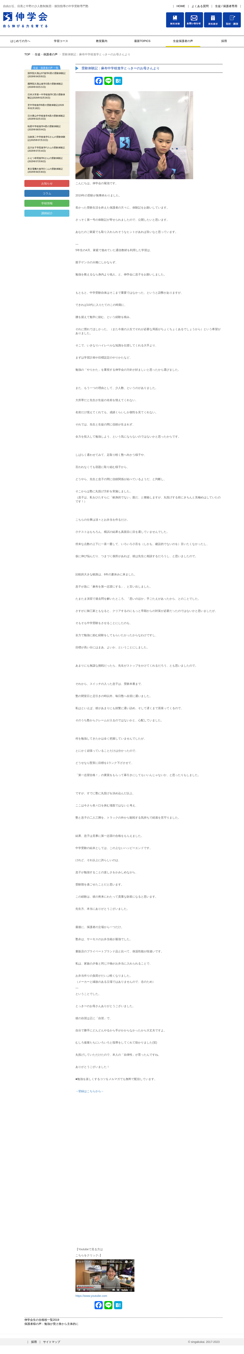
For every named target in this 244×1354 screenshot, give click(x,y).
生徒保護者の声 (183, 41)
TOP (27, 54)
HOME (180, 6)
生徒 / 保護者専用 (226, 6)
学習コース (61, 41)
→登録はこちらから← (89, 1091)
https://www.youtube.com (91, 1295)
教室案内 (101, 41)
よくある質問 (200, 6)
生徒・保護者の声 (46, 54)
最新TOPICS (142, 41)
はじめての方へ (20, 41)
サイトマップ (51, 1341)
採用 (223, 41)
